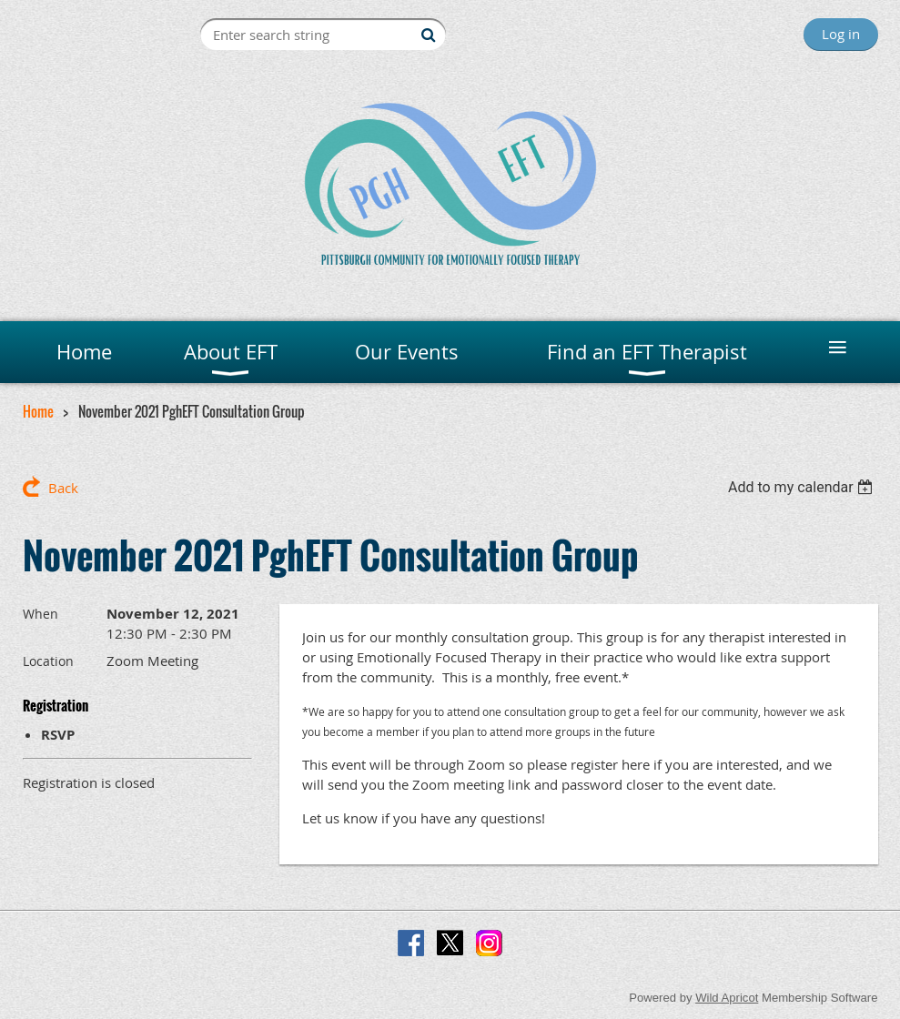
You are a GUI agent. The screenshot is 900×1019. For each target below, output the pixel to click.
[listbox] (803, 487)
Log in (841, 34)
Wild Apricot (726, 997)
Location (48, 661)
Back (63, 488)
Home (38, 411)
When (40, 613)
